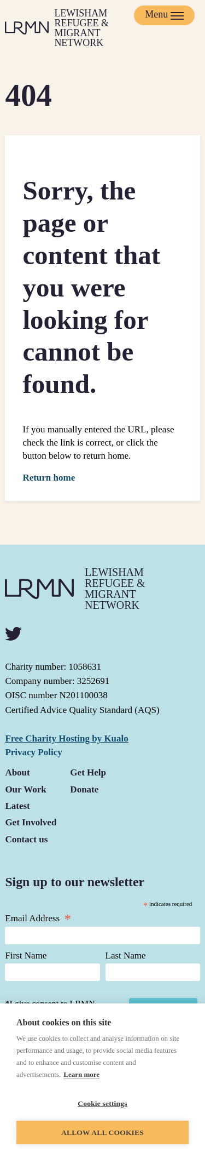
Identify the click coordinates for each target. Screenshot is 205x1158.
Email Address (38, 918)
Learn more (81, 1074)
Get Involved (30, 822)
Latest (17, 806)
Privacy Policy (33, 752)
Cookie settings (102, 1103)
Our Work (25, 789)
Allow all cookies (102, 1132)
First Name (25, 955)
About (17, 772)
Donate (84, 789)
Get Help (88, 772)
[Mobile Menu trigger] (164, 15)
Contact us (26, 839)
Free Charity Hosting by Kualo (66, 738)
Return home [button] (48, 477)
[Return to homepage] (70, 28)
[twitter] (13, 634)
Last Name (126, 955)
